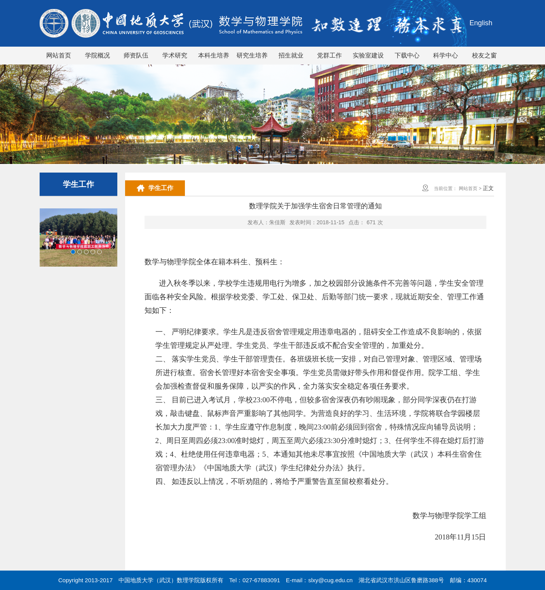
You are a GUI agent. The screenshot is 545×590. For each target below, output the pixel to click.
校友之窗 (484, 55)
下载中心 (407, 55)
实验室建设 (368, 55)
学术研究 (174, 55)
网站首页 (58, 55)
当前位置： (445, 188)
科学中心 (445, 55)
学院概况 (97, 55)
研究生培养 (252, 55)
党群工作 (329, 55)
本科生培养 (213, 55)
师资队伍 (136, 55)
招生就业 (291, 55)
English (480, 23)
